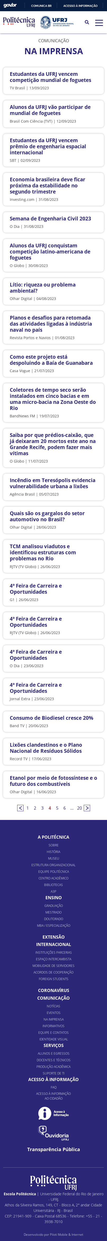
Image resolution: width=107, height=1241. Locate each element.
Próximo (87, 808)
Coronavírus (53, 990)
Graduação (53, 905)
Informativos (53, 1026)
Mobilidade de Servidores (53, 965)
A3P (53, 891)
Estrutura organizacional (53, 865)
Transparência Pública (53, 1149)
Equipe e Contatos (53, 1032)
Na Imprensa (54, 1019)
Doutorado (53, 919)
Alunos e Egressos (53, 1053)
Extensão (54, 937)
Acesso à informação (80, 6)
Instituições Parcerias (53, 952)
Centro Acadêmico (53, 878)
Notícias (53, 1006)
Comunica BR (41, 6)
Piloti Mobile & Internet (66, 1234)
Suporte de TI (53, 1073)
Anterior (20, 808)
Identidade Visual (53, 1039)
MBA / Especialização (53, 925)
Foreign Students (53, 979)
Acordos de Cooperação (53, 972)
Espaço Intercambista (53, 959)
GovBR (10, 5)
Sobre (54, 845)
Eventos (54, 1013)
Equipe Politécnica (53, 871)
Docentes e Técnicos (54, 1060)
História (53, 852)
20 (79, 808)
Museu (53, 858)
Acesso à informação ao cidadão (53, 1096)
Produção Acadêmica (53, 1066)
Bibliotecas (53, 885)
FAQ (54, 1087)
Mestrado (53, 912)
